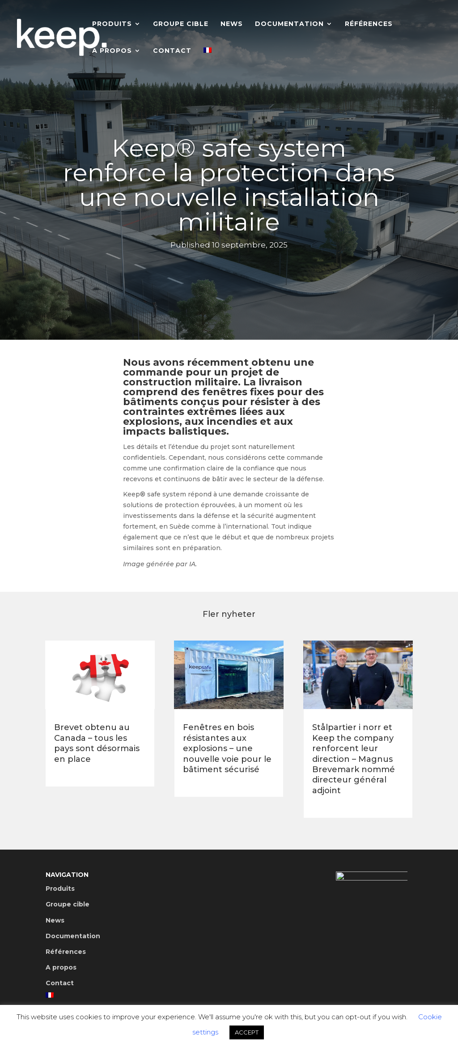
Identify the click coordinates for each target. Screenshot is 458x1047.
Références (369, 24)
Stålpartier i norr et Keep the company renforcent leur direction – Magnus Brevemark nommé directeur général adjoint (353, 758)
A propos (112, 51)
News (232, 24)
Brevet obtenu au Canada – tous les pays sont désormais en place (97, 743)
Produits (112, 24)
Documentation (289, 24)
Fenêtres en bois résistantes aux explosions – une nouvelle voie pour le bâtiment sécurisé (227, 748)
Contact (172, 51)
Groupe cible (180, 24)
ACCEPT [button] (247, 1032)
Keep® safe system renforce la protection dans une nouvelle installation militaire (229, 187)
